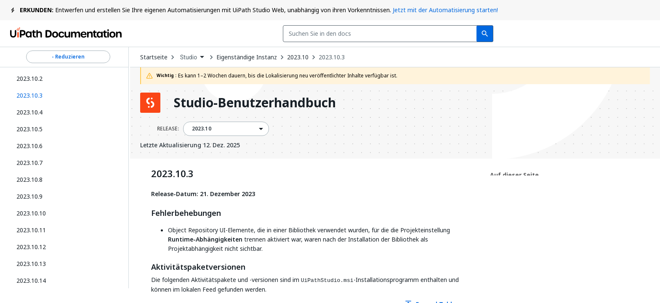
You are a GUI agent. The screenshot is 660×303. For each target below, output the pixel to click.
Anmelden (566, 34)
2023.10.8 (29, 179)
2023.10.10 (31, 213)
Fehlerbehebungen (186, 213)
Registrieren (622, 34)
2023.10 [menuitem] (201, 129)
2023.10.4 (29, 112)
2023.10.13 (31, 263)
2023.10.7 (29, 162)
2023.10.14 (31, 280)
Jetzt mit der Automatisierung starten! (445, 9)
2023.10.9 (29, 196)
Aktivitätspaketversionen (198, 267)
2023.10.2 (29, 78)
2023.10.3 (332, 57)
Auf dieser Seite (514, 174)
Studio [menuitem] (188, 57)
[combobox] (267, 33)
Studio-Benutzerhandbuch (255, 102)
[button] (65, 95)
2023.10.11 (31, 230)
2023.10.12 (31, 246)
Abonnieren (507, 34)
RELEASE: (168, 129)
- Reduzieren (68, 57)
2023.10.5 (29, 129)
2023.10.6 (29, 145)
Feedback (446, 34)
